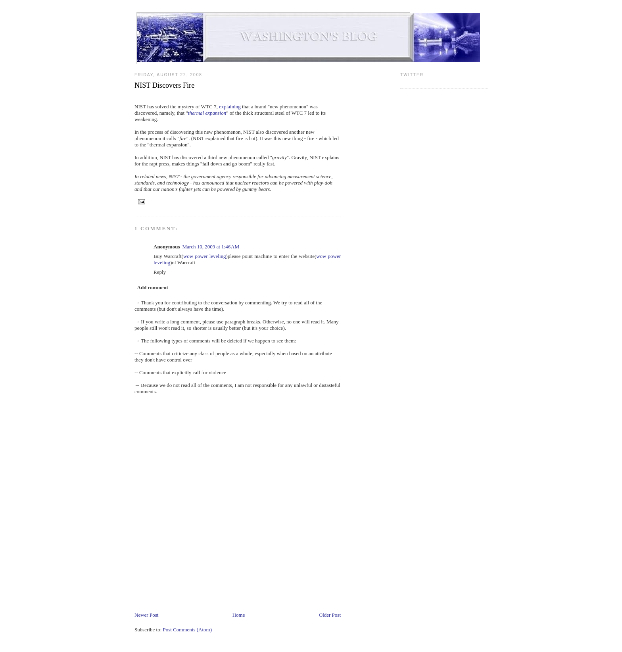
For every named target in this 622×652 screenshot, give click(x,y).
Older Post (330, 615)
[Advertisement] (278, 587)
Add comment (152, 287)
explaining (230, 107)
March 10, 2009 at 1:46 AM (210, 247)
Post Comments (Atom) (187, 630)
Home (238, 615)
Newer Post (146, 615)
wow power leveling (204, 256)
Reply (160, 272)
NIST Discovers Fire (164, 85)
